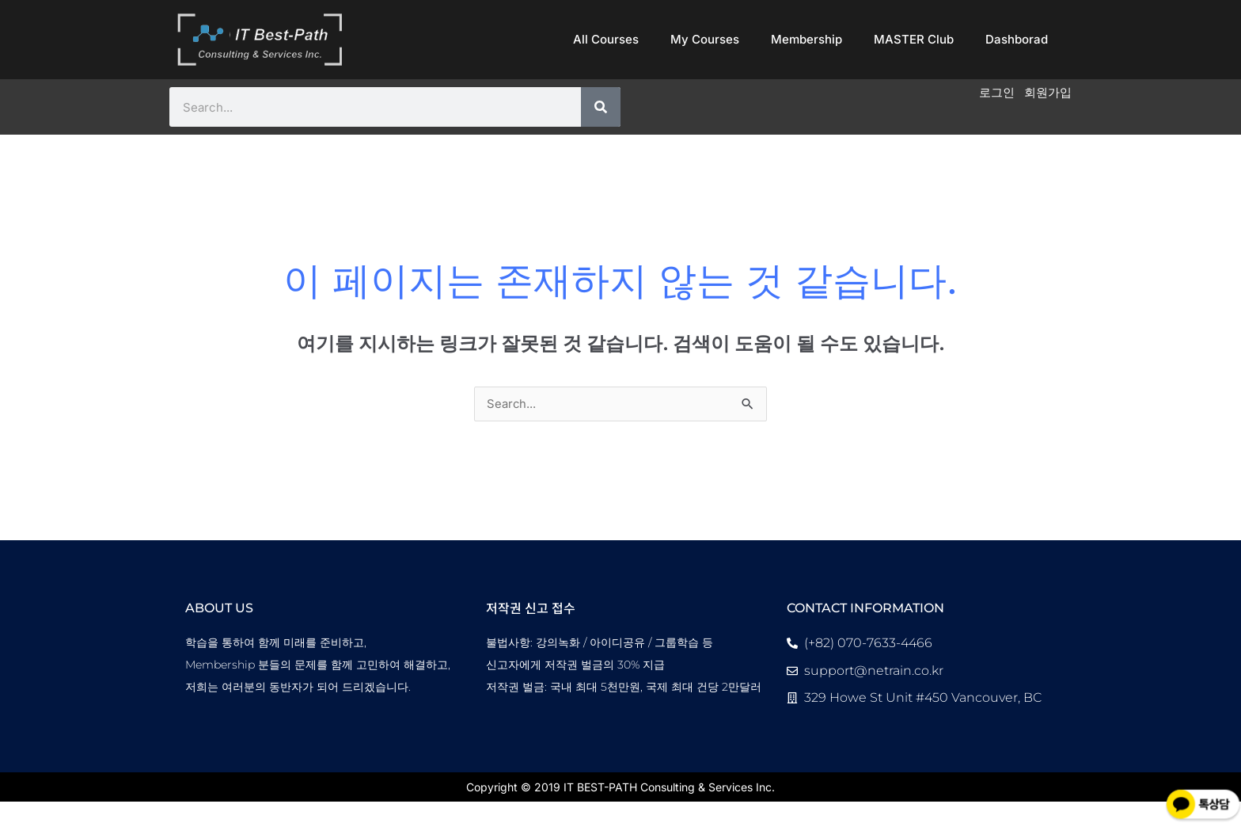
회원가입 (1046, 93)
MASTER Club (914, 39)
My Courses (704, 39)
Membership (806, 39)
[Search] (600, 107)
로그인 (992, 93)
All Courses (606, 39)
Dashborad (1016, 39)
